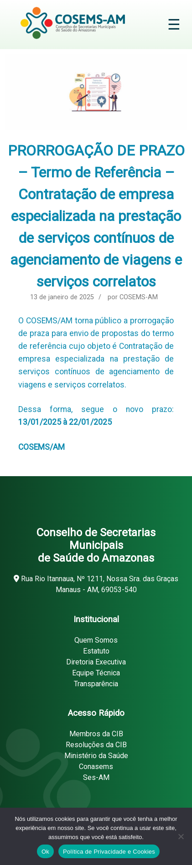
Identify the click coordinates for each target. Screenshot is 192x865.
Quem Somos (96, 640)
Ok (45, 851)
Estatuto (96, 651)
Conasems (96, 766)
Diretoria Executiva (96, 662)
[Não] (180, 836)
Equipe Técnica (96, 673)
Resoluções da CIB (96, 744)
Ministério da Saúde (96, 755)
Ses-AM (96, 777)
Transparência (96, 683)
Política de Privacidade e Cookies (109, 851)
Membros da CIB (96, 733)
